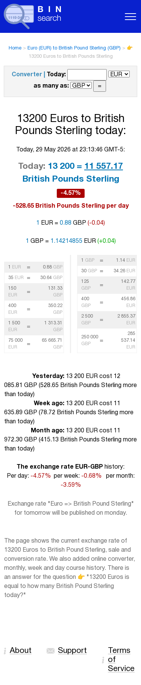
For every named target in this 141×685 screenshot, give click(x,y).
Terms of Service (121, 660)
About (21, 650)
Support (72, 650)
